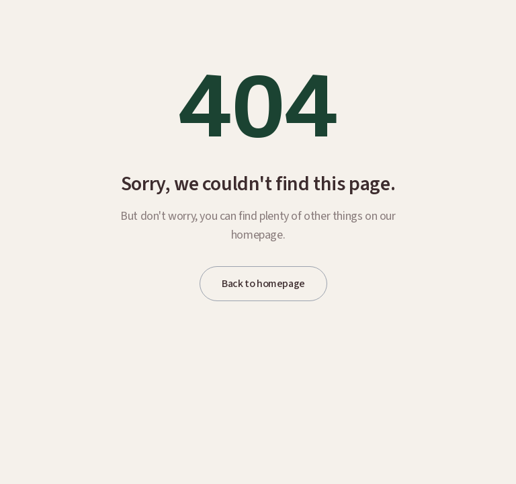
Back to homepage (263, 283)
